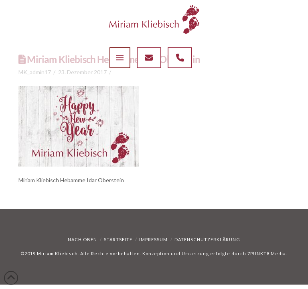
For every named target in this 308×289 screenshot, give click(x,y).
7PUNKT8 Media (266, 253)
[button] (119, 57)
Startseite (118, 239)
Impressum (153, 239)
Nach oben (82, 239)
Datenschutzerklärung (207, 239)
